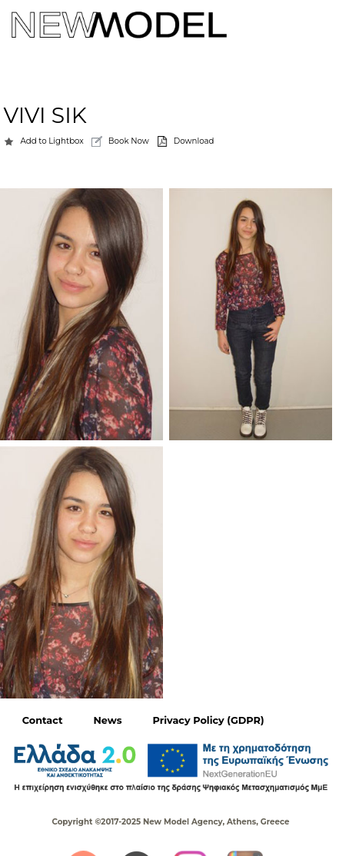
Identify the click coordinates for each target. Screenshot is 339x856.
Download (194, 141)
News (108, 720)
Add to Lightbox (51, 141)
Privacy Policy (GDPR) (208, 720)
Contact (42, 720)
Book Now (128, 141)
